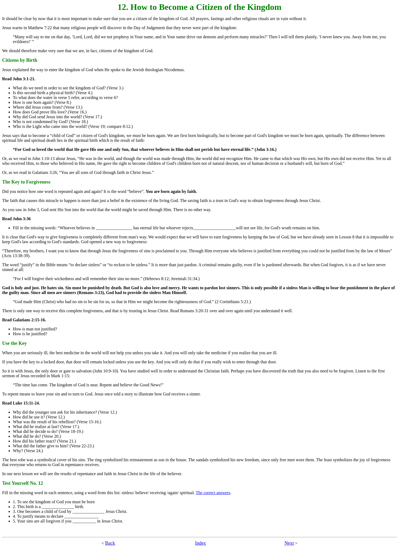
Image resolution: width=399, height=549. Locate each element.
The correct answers (213, 492)
